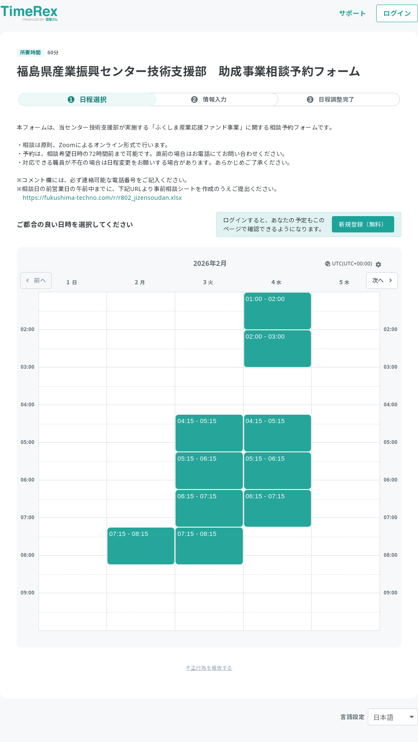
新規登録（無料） (363, 224)
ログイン (397, 13)
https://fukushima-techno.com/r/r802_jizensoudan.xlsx (102, 197)
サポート (353, 13)
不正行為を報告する (209, 667)
